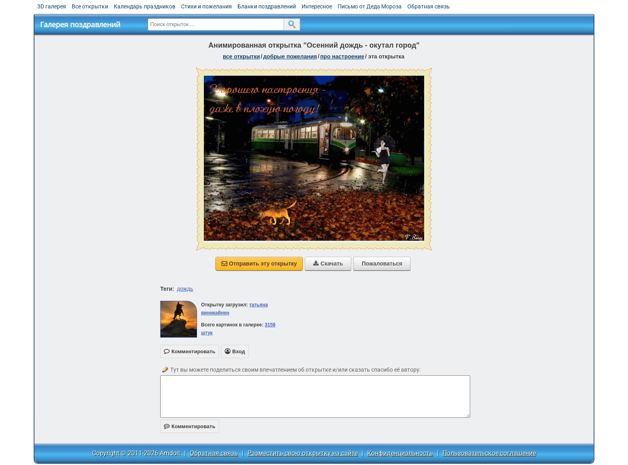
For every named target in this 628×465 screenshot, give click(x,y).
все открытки (241, 56)
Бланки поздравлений (267, 6)
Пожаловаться (382, 263)
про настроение (342, 56)
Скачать (328, 263)
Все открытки (90, 6)
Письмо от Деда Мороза (370, 6)
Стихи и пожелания (206, 6)
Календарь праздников (144, 6)
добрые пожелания (290, 56)
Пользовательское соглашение (489, 453)
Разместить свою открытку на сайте (303, 453)
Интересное (317, 6)
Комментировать (189, 426)
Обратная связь (428, 6)
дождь (185, 289)
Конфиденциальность (400, 453)
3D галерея (51, 6)
